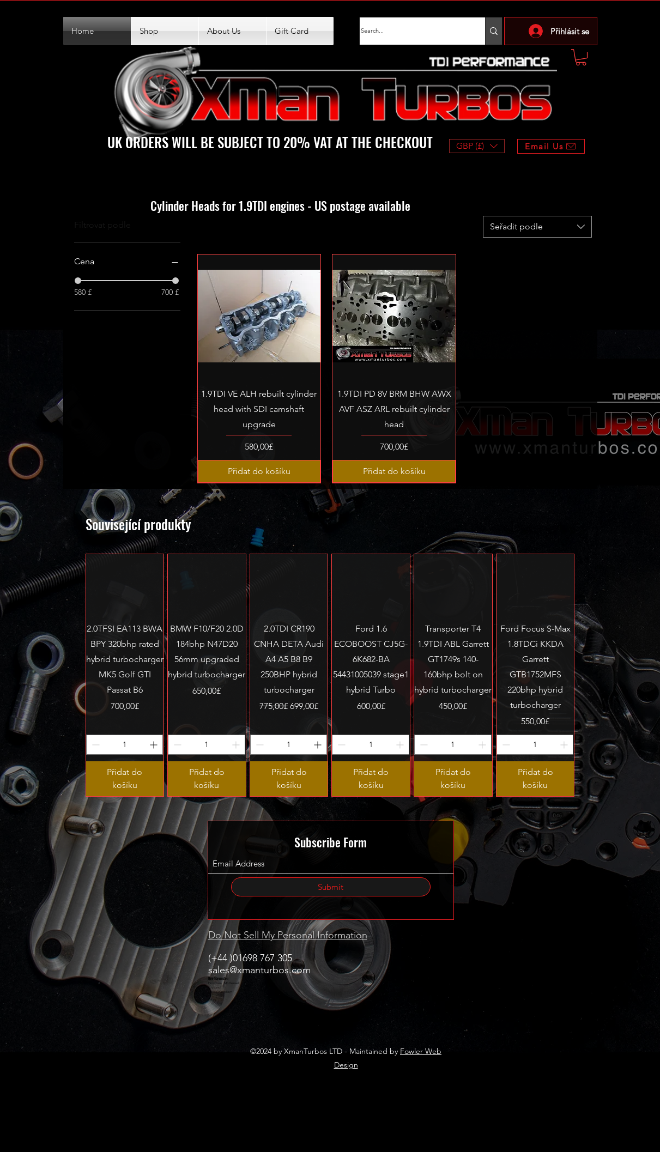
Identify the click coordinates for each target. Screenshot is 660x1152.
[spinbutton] (124, 744)
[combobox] (537, 227)
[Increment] (154, 744)
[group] (330, 675)
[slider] (77, 280)
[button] (581, 57)
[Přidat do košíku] (259, 471)
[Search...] (411, 31)
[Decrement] (94, 744)
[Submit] (331, 886)
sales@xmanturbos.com (259, 970)
